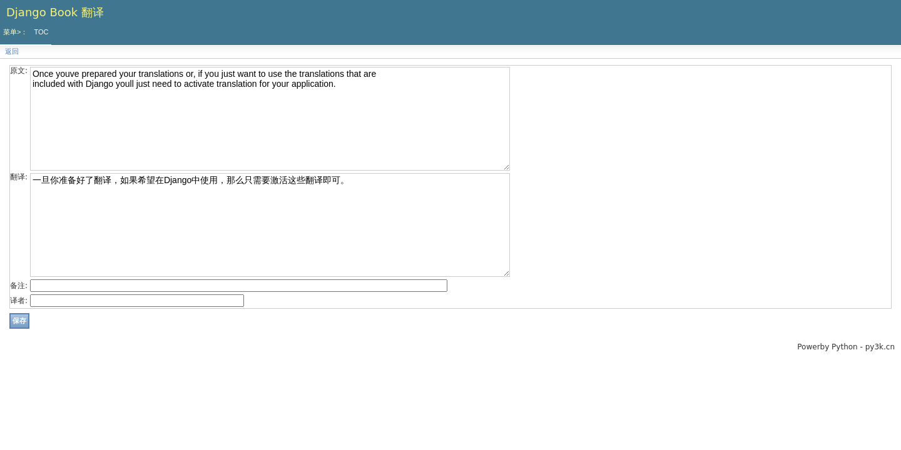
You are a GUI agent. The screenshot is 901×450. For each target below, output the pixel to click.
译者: (19, 300)
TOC (41, 32)
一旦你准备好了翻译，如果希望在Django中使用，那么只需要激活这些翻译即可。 (270, 225)
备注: (19, 285)
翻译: (19, 176)
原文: (19, 70)
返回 (12, 52)
